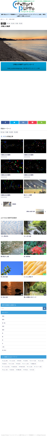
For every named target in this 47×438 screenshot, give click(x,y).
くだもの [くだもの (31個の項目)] (6, 366)
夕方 (13, 23)
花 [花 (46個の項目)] (26, 360)
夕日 (21, 23)
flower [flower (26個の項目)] (22, 366)
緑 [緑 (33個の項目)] (12, 369)
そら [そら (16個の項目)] (30, 366)
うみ (9, 23)
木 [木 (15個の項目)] (32, 369)
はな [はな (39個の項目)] (5, 360)
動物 (3, 319)
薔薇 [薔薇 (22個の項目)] (34, 363)
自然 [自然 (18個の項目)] (15, 366)
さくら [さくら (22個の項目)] (26, 363)
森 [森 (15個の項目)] (5, 363)
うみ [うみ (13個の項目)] (13, 360)
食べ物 (3, 323)
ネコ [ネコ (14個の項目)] (12, 363)
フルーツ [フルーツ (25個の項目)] (38, 366)
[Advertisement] (23, 83)
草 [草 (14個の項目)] (26, 369)
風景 (4, 23)
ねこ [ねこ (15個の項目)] (5, 369)
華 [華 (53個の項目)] (19, 360)
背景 (3, 326)
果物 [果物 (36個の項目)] (19, 369)
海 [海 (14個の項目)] (18, 363)
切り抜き (4, 350)
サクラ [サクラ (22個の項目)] (33, 360)
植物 (3, 316)
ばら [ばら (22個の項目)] (41, 360)
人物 (3, 346)
